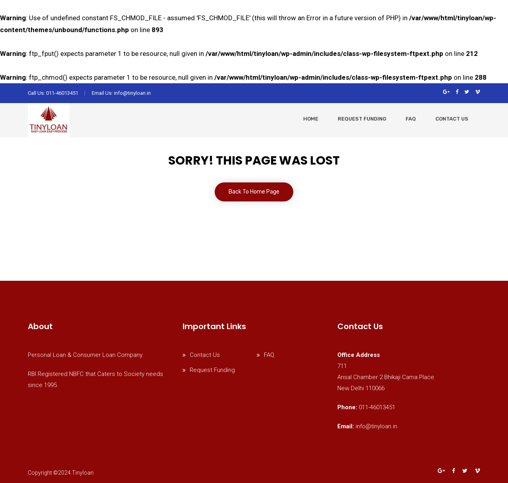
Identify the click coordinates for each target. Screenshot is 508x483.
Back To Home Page (254, 191)
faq (411, 119)
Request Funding (212, 370)
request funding (362, 119)
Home (310, 119)
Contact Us (451, 119)
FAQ (269, 354)
